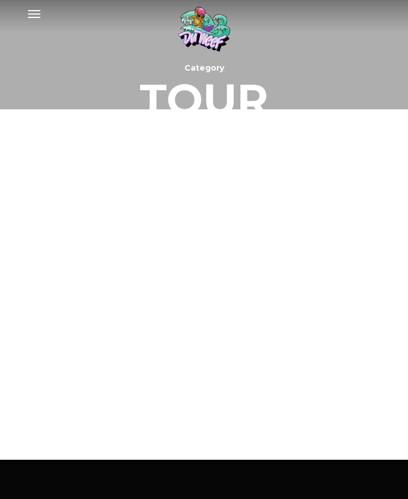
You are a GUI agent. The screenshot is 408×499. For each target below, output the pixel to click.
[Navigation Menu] (34, 13)
